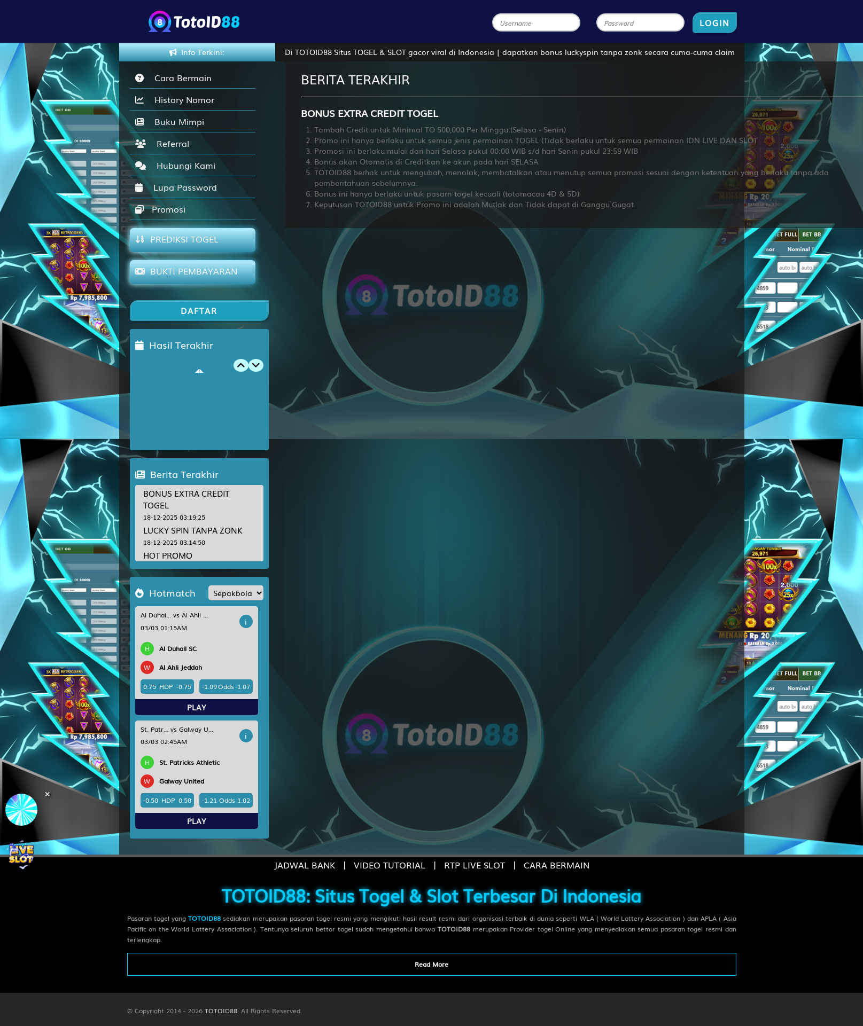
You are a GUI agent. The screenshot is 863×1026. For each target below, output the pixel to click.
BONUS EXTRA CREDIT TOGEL (186, 498)
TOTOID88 (221, 1010)
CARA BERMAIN (556, 864)
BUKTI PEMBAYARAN (186, 270)
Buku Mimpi (169, 121)
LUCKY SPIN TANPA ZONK (193, 530)
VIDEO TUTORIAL (389, 864)
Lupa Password (176, 187)
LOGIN (714, 22)
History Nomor (174, 99)
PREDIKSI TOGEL (177, 238)
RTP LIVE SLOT (474, 864)
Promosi (160, 208)
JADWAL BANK (304, 864)
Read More (431, 964)
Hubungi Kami (175, 165)
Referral (162, 143)
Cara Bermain (173, 77)
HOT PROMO (167, 555)
